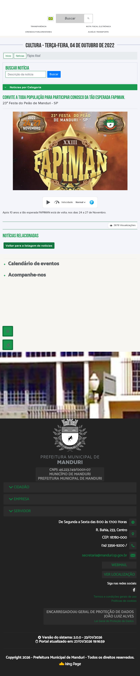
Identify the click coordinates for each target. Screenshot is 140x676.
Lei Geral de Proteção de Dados (114, 621)
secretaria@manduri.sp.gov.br (104, 555)
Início (8, 55)
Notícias (20, 55)
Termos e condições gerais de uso (115, 596)
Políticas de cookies (123, 601)
